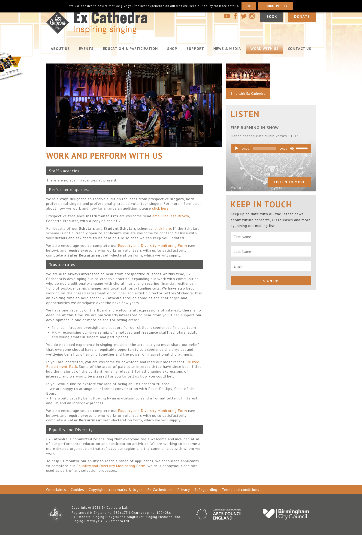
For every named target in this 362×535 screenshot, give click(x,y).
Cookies (77, 489)
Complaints (56, 489)
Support (195, 48)
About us (60, 48)
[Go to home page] (109, 32)
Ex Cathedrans (160, 489)
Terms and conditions (240, 489)
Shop (172, 48)
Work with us (264, 48)
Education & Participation (130, 48)
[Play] (236, 148)
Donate (302, 16)
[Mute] (292, 148)
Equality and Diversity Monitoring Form (152, 245)
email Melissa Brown (170, 216)
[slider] (264, 148)
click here (162, 228)
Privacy (183, 489)
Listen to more (289, 182)
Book (271, 16)
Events (86, 48)
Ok (249, 6)
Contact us (299, 48)
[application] (271, 148)
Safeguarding (205, 489)
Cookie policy (275, 6)
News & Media (227, 48)
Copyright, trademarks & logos (116, 489)
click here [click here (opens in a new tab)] (160, 208)
